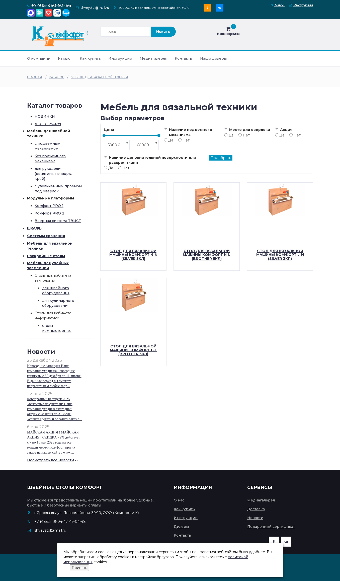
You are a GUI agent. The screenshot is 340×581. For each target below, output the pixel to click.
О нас (179, 500)
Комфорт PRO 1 (49, 205)
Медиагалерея (153, 58)
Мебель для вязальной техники (99, 77)
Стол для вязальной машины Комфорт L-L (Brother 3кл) (133, 350)
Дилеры (181, 526)
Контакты (184, 58)
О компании (38, 58)
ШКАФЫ (35, 228)
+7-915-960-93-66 (51, 5)
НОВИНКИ (45, 116)
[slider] (104, 135)
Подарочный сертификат (271, 526)
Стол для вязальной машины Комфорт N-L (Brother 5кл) (206, 255)
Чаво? (278, 5)
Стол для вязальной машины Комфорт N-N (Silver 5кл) (133, 255)
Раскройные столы (46, 256)
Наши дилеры (213, 58)
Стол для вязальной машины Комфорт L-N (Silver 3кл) (280, 255)
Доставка (256, 509)
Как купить (90, 58)
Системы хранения (46, 236)
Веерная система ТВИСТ (58, 221)
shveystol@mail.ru (95, 8)
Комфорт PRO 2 (49, 213)
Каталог (65, 58)
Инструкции (301, 5)
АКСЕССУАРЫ (48, 124)
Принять (79, 567)
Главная (34, 77)
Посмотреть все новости (50, 460)
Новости (255, 518)
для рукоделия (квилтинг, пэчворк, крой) (53, 173)
